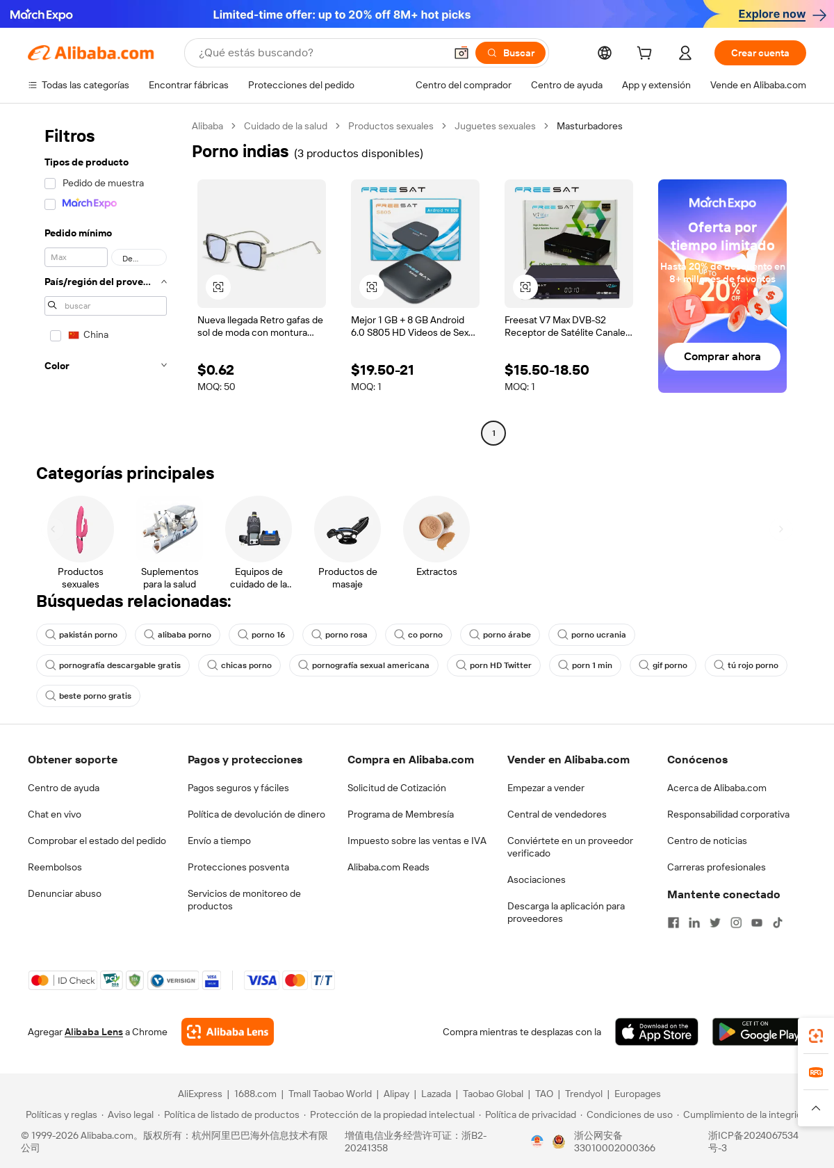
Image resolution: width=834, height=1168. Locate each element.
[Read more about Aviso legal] (127, 1114)
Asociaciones (536, 879)
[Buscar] (510, 53)
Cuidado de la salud (285, 125)
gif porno (663, 665)
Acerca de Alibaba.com (717, 787)
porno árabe (500, 634)
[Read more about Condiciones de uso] (626, 1114)
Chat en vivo (54, 814)
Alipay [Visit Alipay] (396, 1093)
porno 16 (261, 634)
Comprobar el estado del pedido (97, 840)
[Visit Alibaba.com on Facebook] (673, 922)
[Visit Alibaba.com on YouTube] (757, 922)
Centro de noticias (707, 840)
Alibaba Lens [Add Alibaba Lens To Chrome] (94, 1031)
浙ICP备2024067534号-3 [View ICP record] (753, 1141)
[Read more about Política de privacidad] (527, 1114)
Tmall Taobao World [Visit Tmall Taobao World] (330, 1093)
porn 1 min (585, 665)
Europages (637, 1093)
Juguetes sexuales (495, 125)
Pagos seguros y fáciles (238, 787)
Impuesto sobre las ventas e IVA (417, 840)
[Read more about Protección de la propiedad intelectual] (389, 1114)
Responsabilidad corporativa (728, 814)
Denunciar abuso (64, 893)
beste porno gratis (88, 695)
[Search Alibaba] (320, 52)
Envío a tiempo (219, 840)
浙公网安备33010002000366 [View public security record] (614, 1141)
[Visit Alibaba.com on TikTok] (777, 922)
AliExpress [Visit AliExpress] (200, 1093)
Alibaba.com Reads (389, 867)
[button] (461, 52)
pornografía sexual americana (364, 665)
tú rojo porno (746, 665)
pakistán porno (81, 634)
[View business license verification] (537, 1142)
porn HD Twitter (494, 665)
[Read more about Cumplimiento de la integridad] (744, 1114)
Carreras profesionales (716, 867)
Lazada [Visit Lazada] (436, 1093)
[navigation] (105, 281)
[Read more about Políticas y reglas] (59, 1114)
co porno (418, 634)
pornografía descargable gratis (113, 665)
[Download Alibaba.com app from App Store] (656, 1032)
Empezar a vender (545, 787)
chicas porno (239, 665)
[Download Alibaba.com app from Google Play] (759, 1032)
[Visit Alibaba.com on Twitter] (715, 922)
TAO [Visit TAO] (544, 1093)
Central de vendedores (557, 814)
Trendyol (584, 1093)
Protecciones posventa (238, 867)
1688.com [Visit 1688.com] (255, 1093)
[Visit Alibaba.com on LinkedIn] (694, 922)
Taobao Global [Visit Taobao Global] (493, 1093)
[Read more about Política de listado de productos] (229, 1114)
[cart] (647, 54)
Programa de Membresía (401, 814)
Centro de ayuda (63, 787)
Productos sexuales (391, 125)
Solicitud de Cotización (397, 787)
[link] (816, 1036)
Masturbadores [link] (590, 125)
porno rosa (339, 634)
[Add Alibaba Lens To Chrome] (227, 1032)
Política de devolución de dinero (256, 814)
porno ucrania (591, 634)
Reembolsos (55, 867)
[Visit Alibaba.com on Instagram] (736, 922)
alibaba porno (177, 634)
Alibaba (207, 125)
